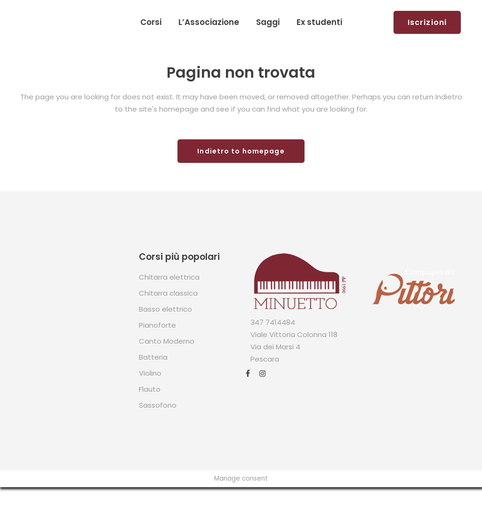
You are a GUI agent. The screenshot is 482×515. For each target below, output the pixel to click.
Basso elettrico (165, 309)
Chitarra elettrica (169, 277)
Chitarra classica (168, 293)
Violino (150, 373)
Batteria (153, 357)
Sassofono (158, 405)
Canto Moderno (166, 341)
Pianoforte (157, 325)
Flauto (150, 389)
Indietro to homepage (240, 151)
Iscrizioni (427, 22)
